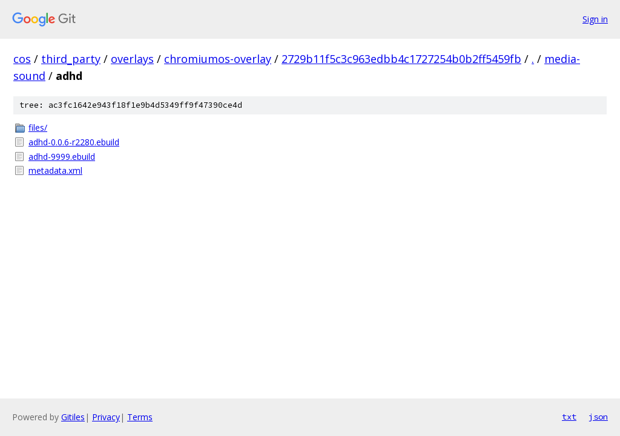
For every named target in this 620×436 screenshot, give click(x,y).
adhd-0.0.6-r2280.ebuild (73, 142)
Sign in (595, 19)
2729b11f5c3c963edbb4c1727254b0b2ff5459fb (401, 58)
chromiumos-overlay (217, 58)
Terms (140, 417)
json (598, 416)
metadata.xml (55, 170)
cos (22, 58)
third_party (71, 58)
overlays (132, 58)
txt (569, 416)
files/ (37, 127)
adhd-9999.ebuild (61, 156)
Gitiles (73, 417)
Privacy (106, 417)
